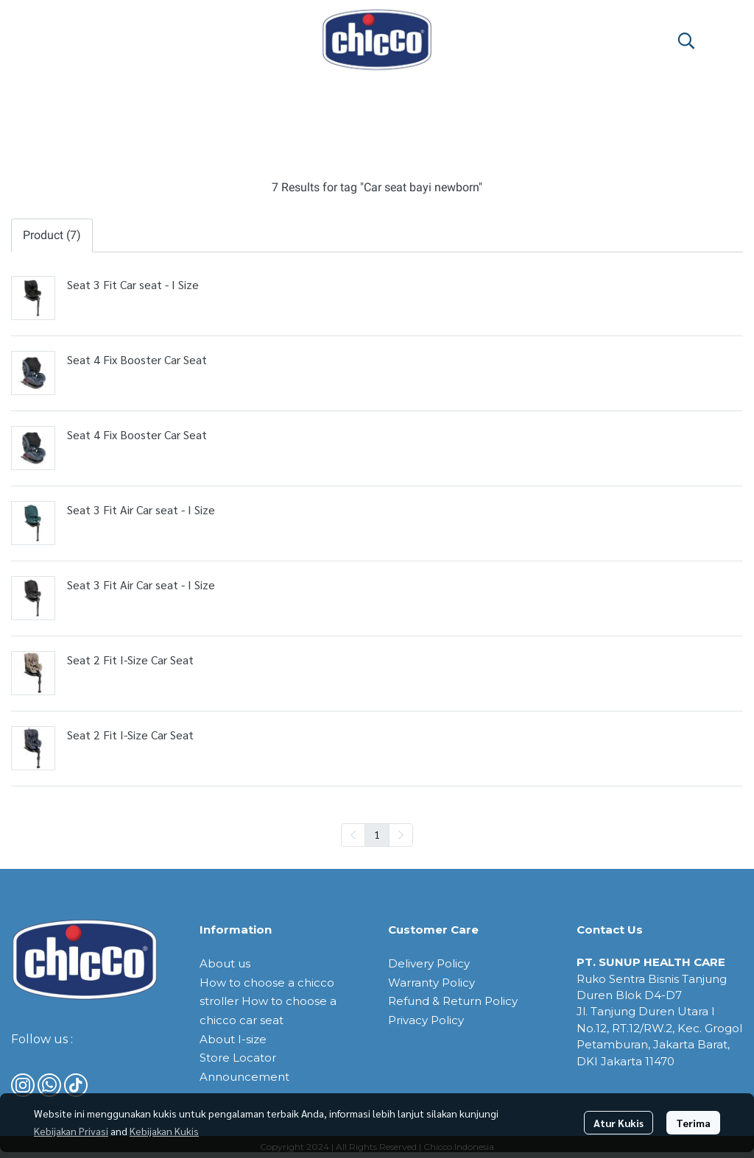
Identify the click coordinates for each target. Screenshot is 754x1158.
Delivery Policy (429, 963)
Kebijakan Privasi (71, 1130)
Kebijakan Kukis (164, 1130)
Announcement (244, 1077)
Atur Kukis (618, 1122)
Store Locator (238, 1058)
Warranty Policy (431, 983)
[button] (686, 40)
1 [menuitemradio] (377, 834)
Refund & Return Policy (453, 1001)
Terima (693, 1122)
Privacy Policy (426, 1020)
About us (225, 963)
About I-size (233, 1039)
